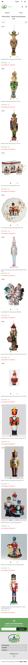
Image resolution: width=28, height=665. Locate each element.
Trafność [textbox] (3, 22)
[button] (14, 645)
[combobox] (14, 22)
